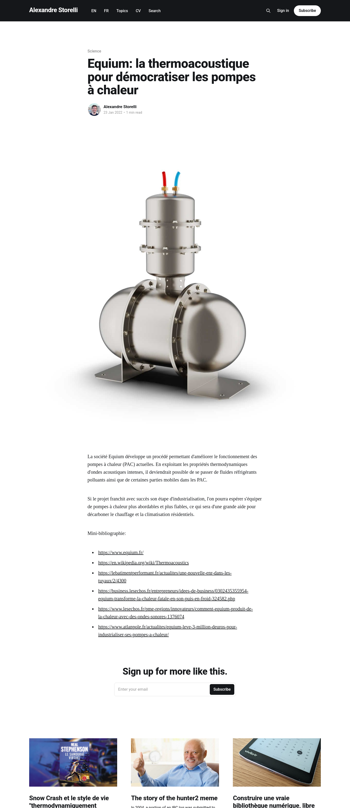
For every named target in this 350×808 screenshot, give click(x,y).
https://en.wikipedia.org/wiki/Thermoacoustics (143, 562)
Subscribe (307, 10)
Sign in (283, 10)
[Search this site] (268, 11)
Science (94, 51)
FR (106, 11)
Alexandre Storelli (53, 10)
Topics (122, 11)
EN (93, 11)
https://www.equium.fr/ (120, 552)
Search (155, 11)
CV (138, 11)
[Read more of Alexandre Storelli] (94, 109)
